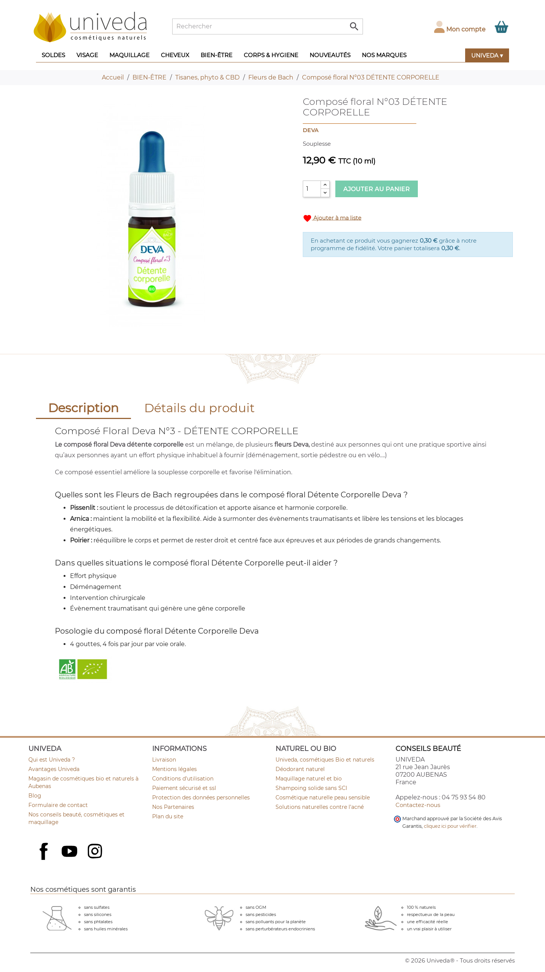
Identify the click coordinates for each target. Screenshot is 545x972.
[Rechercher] (267, 26)
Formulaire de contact (58, 805)
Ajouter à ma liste (332, 218)
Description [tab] (83, 407)
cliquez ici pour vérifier (450, 826)
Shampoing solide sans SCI (311, 788)
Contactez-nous (418, 804)
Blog (34, 795)
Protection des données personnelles (201, 797)
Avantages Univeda (53, 769)
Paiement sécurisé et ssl (184, 788)
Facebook (44, 859)
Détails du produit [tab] (199, 407)
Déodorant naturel (300, 769)
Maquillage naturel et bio (309, 778)
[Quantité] (312, 189)
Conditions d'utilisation (182, 778)
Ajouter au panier (376, 189)
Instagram (96, 852)
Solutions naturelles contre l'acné (320, 807)
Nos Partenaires (173, 807)
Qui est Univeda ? (51, 759)
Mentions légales (174, 769)
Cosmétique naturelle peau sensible (323, 797)
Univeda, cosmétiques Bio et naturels (325, 759)
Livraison (164, 759)
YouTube (70, 852)
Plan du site (167, 816)
